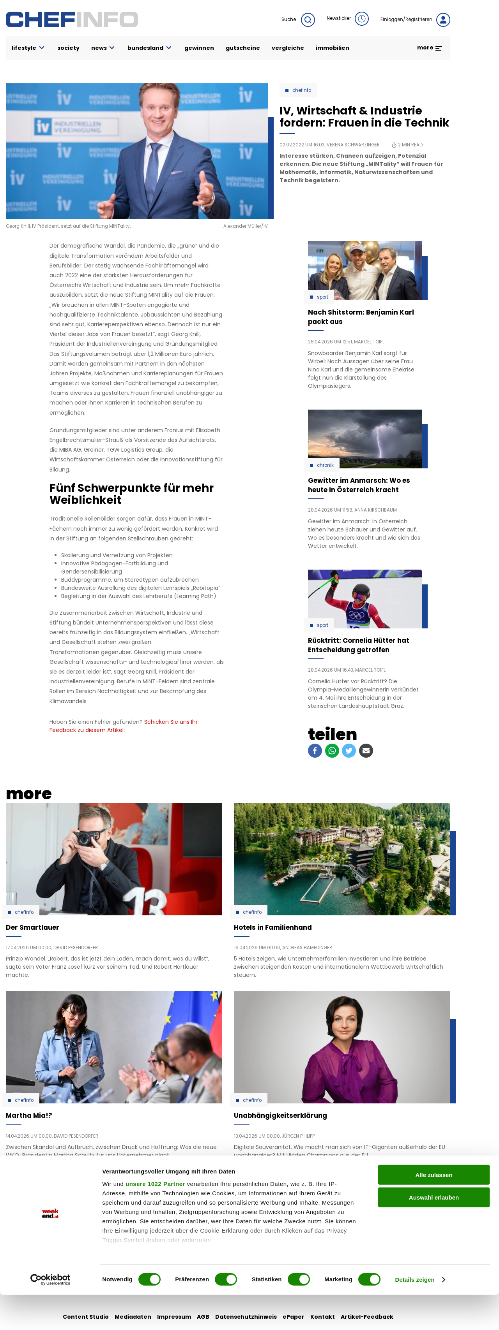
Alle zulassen (433, 1210)
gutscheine (243, 48)
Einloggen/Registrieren (415, 20)
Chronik (325, 465)
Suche (298, 20)
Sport (322, 297)
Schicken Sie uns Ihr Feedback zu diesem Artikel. (124, 726)
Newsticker (348, 19)
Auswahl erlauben (434, 1232)
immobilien (332, 48)
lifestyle (29, 48)
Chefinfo (301, 90)
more (429, 47)
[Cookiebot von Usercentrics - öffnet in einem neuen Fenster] (50, 1315)
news (103, 48)
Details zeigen (414, 1314)
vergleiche (288, 48)
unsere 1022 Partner (155, 1219)
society (68, 48)
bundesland (150, 48)
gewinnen (199, 48)
